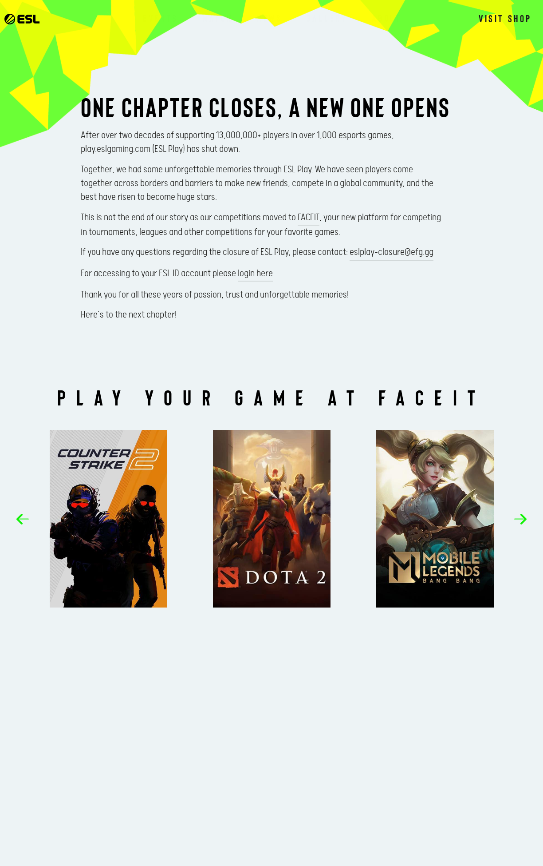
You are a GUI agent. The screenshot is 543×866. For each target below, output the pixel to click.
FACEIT (308, 217)
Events (160, 18)
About (387, 18)
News (269, 18)
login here (255, 273)
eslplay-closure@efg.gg (391, 252)
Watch (217, 18)
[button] (23, 519)
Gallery (326, 18)
